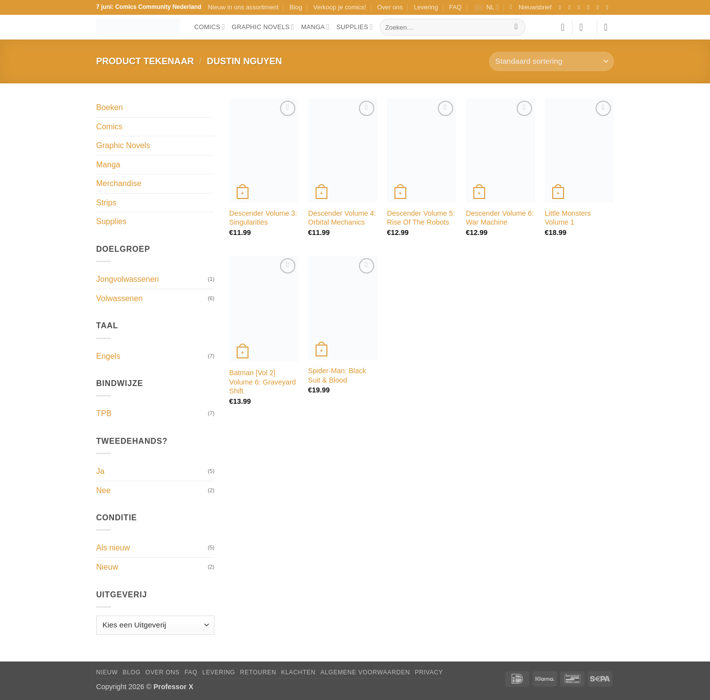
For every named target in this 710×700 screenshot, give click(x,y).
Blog (295, 7)
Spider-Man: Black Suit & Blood (337, 375)
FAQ (455, 7)
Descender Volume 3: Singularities (263, 218)
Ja (100, 471)
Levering (426, 7)
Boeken (109, 107)
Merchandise (119, 183)
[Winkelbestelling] (551, 61)
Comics (209, 27)
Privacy (429, 672)
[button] (531, 7)
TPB (103, 413)
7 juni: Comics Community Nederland (148, 6)
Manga (315, 27)
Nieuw (107, 567)
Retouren (258, 672)
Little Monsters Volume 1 (568, 218)
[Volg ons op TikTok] (581, 7)
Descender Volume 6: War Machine (500, 218)
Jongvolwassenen (127, 279)
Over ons (390, 7)
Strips (106, 202)
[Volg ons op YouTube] (609, 7)
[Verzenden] (516, 27)
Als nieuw (113, 548)
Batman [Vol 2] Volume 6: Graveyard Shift (262, 382)
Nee (103, 490)
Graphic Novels (263, 27)
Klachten (298, 672)
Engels (108, 356)
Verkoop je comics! (339, 7)
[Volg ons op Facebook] (562, 7)
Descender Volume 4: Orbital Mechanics (342, 218)
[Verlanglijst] (563, 27)
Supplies (354, 27)
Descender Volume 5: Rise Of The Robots (421, 218)
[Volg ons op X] (590, 7)
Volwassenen (119, 298)
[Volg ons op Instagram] (571, 7)
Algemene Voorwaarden (365, 672)
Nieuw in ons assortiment (243, 7)
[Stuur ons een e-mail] (600, 7)
